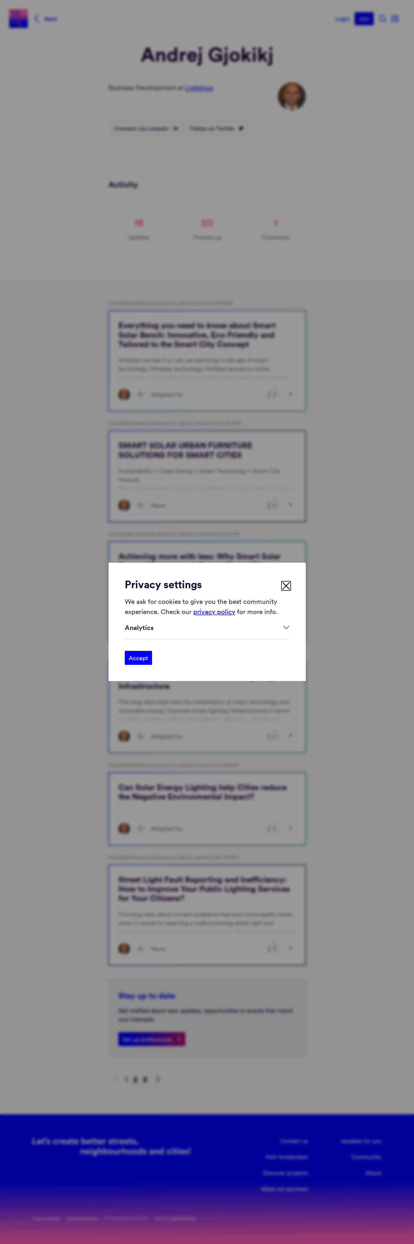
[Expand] (207, 627)
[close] (286, 586)
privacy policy (214, 611)
